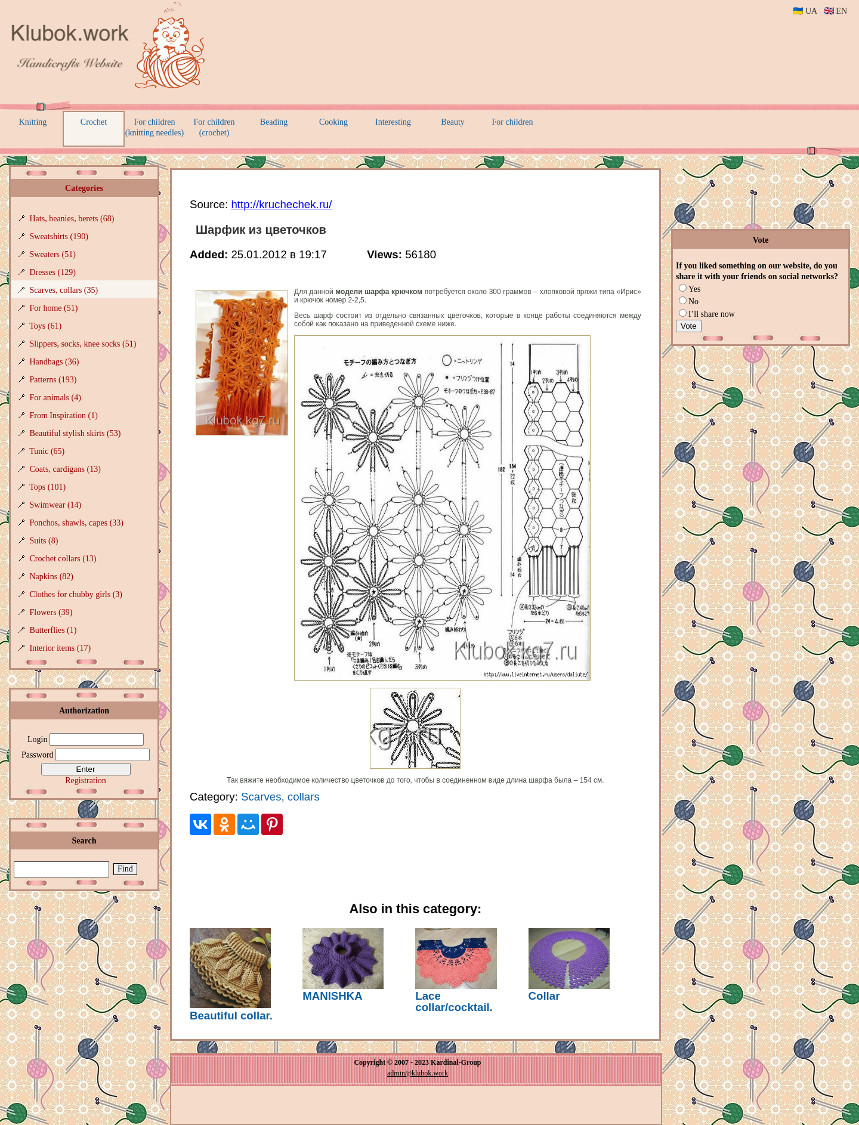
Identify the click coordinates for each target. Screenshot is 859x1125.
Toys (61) (45, 326)
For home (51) (54, 308)
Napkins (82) (52, 576)
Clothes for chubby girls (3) (76, 594)
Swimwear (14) (56, 504)
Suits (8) (44, 540)
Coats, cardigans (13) (65, 469)
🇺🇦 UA (805, 11)
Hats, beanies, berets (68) (72, 218)
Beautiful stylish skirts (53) (75, 433)
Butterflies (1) (53, 630)
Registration (85, 780)
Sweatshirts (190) (59, 236)
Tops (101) (47, 487)
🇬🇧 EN (835, 11)
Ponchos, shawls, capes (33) (76, 522)
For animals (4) (55, 397)
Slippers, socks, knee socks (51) (83, 343)
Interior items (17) (60, 648)
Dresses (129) (53, 272)
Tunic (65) (46, 451)
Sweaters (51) (53, 254)
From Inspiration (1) (64, 415)
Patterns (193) (53, 379)
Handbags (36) (54, 361)
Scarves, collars (280, 796)
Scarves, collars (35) (64, 290)
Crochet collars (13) (63, 558)
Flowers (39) (51, 612)
